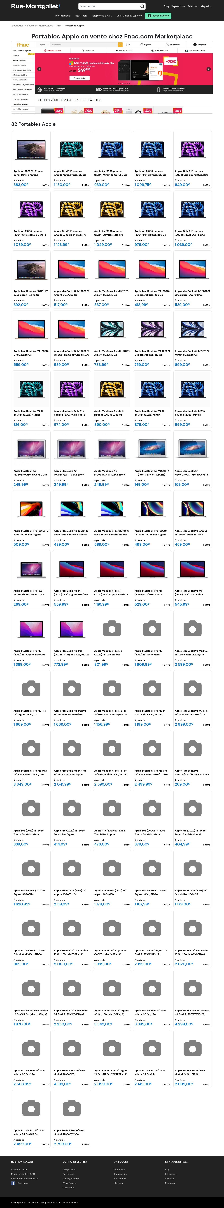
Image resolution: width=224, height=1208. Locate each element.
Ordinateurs (69, 1174)
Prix (59, 25)
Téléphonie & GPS (102, 15)
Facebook (19, 1183)
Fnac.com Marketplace (40, 25)
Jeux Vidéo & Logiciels (129, 15)
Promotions (119, 1169)
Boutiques (17, 25)
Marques (118, 1183)
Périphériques (69, 1183)
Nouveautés (120, 1178)
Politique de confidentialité (24, 1178)
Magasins (206, 6)
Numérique (68, 1187)
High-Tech (81, 15)
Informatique (62, 15)
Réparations (178, 6)
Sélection (193, 6)
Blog (166, 6)
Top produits (120, 1174)
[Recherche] (112, 6)
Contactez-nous (19, 1169)
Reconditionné (160, 15)
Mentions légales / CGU (23, 1174)
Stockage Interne (71, 1178)
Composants (69, 1169)
